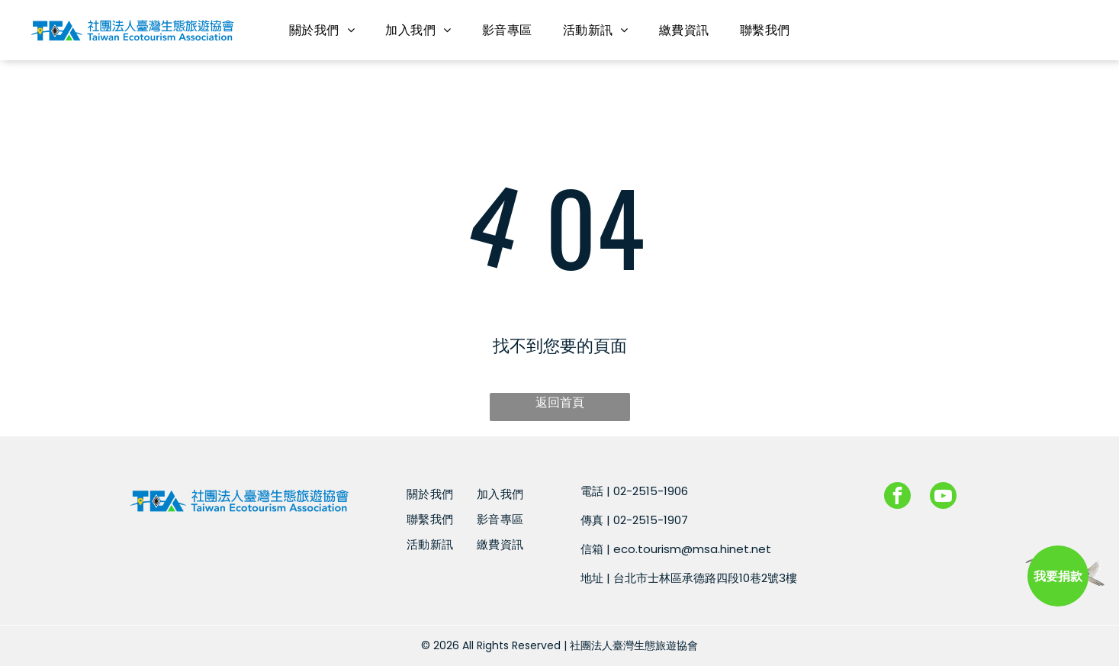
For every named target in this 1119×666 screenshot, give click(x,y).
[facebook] (897, 497)
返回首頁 (559, 402)
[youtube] (943, 497)
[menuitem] (322, 30)
